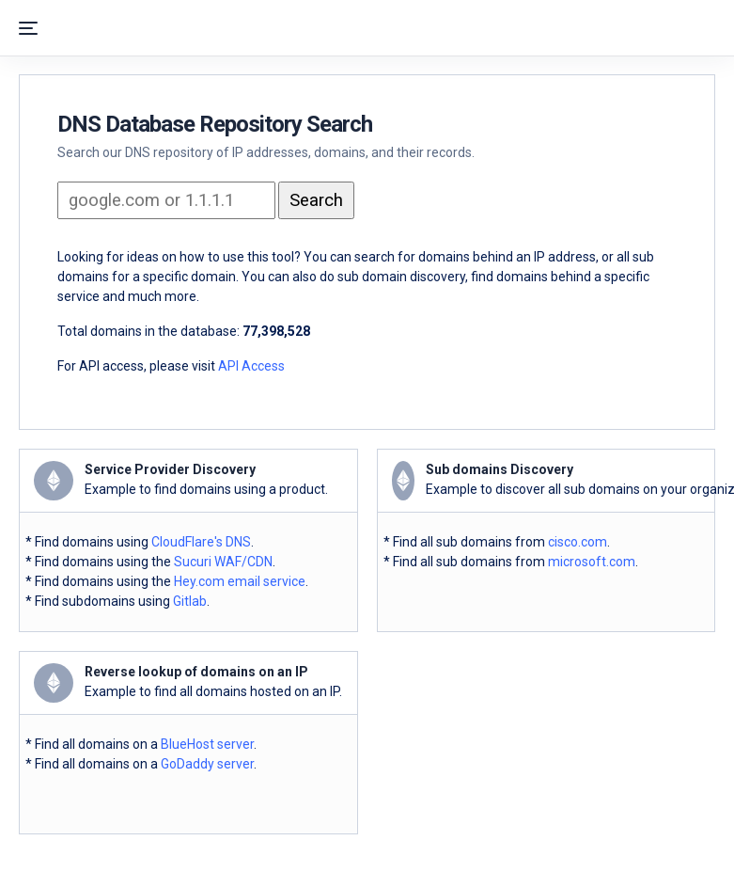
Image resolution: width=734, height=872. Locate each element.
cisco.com (577, 541)
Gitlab (190, 601)
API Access (251, 365)
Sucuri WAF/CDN (223, 561)
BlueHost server (207, 744)
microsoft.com (591, 561)
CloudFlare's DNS (201, 541)
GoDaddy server (207, 763)
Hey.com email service (239, 581)
